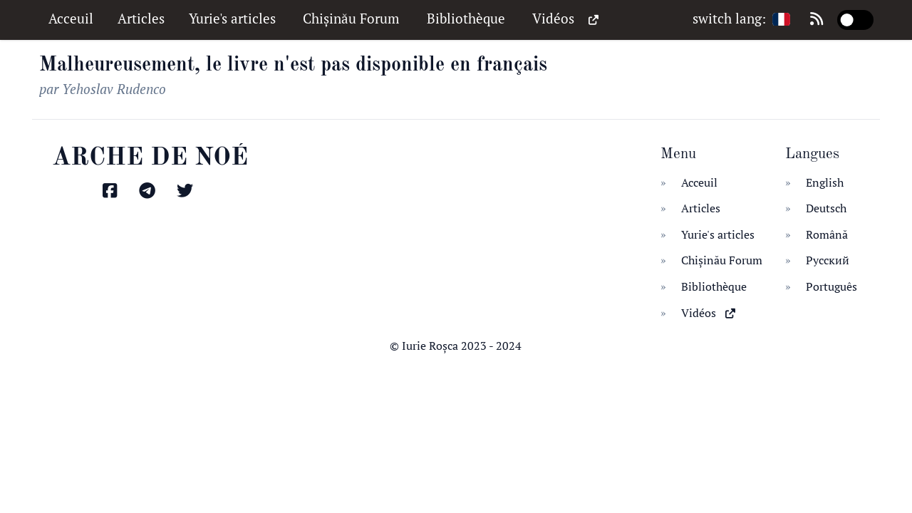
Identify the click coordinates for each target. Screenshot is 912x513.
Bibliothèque (467, 18)
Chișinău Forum (353, 18)
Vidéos (565, 19)
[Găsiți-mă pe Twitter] (186, 191)
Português (831, 286)
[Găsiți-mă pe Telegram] (149, 191)
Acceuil (72, 18)
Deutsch (826, 208)
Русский (827, 260)
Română (827, 234)
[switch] (855, 20)
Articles (143, 18)
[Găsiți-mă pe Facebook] (111, 191)
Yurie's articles (234, 18)
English (824, 182)
